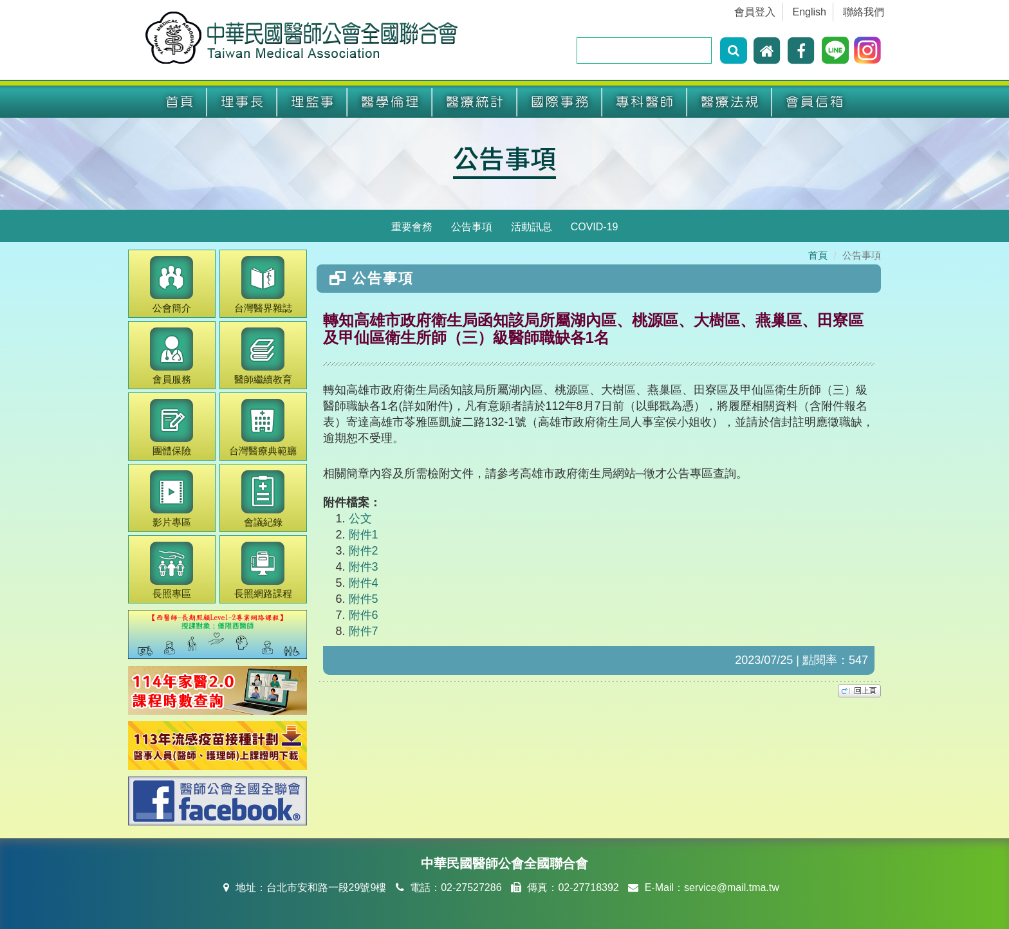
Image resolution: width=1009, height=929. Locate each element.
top (859, 691)
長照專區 (171, 570)
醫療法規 (729, 102)
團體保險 (171, 427)
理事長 (242, 102)
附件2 (363, 550)
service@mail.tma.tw (731, 887)
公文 (360, 518)
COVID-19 (594, 226)
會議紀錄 (262, 499)
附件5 (363, 599)
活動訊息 (531, 226)
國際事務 (559, 102)
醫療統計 (474, 102)
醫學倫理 (390, 102)
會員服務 (171, 356)
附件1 (363, 534)
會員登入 (754, 11)
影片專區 (171, 499)
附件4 (363, 582)
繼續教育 (263, 356)
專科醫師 (644, 102)
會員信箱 (814, 102)
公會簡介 (171, 284)
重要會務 (411, 226)
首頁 (179, 102)
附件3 (363, 566)
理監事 (312, 102)
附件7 (363, 631)
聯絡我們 (863, 11)
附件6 (363, 615)
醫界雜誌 (263, 284)
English (809, 11)
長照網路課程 (263, 570)
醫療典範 (263, 427)
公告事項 (504, 157)
